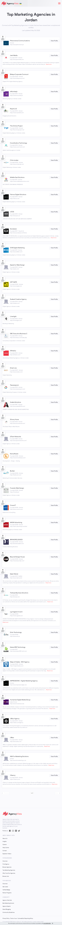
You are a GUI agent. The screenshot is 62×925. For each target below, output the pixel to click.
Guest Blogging (7, 909)
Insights (5, 841)
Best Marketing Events (8, 903)
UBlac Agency (14, 718)
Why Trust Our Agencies (9, 873)
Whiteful (13, 351)
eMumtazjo (13, 91)
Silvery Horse (14, 419)
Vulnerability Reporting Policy (25, 918)
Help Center (6, 847)
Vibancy (12, 775)
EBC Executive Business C (18, 333)
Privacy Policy (6, 918)
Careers (5, 844)
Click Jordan (14, 160)
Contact (5, 850)
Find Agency (6, 864)
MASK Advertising (16, 522)
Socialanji (13, 229)
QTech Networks (15, 436)
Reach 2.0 (13, 109)
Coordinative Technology (18, 143)
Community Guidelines (9, 912)
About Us (5, 838)
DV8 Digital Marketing (17, 248)
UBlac (12, 737)
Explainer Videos (7, 853)
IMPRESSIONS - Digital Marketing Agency (24, 681)
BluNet (12, 471)
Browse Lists (6, 876)
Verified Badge (6, 889)
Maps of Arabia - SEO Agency (19, 662)
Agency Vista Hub (7, 900)
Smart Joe (13, 368)
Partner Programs (7, 892)
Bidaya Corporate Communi (19, 74)
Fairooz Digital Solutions (18, 194)
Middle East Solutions (17, 177)
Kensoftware (14, 454)
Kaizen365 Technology (17, 647)
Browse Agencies (7, 867)
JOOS (12, 212)
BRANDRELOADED (16, 539)
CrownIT (13, 505)
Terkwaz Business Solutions (19, 593)
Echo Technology (16, 632)
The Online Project (16, 126)
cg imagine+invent (16, 612)
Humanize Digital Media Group (20, 700)
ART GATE (13, 282)
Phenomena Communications (20, 41)
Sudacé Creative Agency (18, 299)
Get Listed (5, 886)
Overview (5, 861)
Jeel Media (13, 55)
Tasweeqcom (14, 385)
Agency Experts (7, 906)
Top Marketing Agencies (9, 870)
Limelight (13, 316)
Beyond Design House (17, 557)
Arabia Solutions (15, 402)
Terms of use (13, 918)
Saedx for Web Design (17, 265)
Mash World (14, 574)
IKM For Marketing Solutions (19, 756)
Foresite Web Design (17, 488)
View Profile (54, 40)
